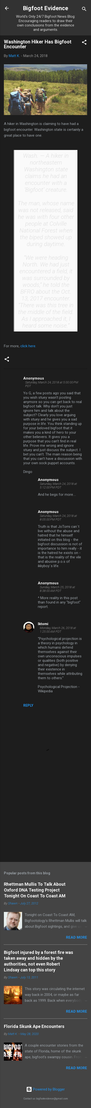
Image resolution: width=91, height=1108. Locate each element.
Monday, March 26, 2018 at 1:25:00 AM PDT (58, 629)
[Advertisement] (45, 820)
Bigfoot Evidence (45, 8)
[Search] (84, 9)
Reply (28, 705)
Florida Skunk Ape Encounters (34, 1026)
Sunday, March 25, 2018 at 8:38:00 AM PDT (57, 589)
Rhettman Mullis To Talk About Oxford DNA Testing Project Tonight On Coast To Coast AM (35, 890)
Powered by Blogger (45, 1089)
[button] (84, 43)
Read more (76, 937)
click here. (28, 346)
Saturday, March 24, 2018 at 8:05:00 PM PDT (58, 517)
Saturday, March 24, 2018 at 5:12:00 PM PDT (58, 485)
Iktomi (43, 624)
